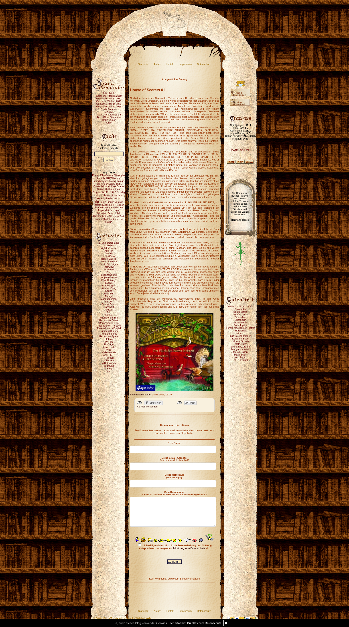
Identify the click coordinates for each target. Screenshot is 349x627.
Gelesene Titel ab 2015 (108, 101)
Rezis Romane (109, 109)
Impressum (186, 64)
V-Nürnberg (109, 355)
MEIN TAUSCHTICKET (240, 306)
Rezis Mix (108, 112)
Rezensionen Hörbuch (109, 325)
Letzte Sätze (240, 344)
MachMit (109, 293)
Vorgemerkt (109, 347)
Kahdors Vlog (108, 288)
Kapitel (109, 291)
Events (109, 283)
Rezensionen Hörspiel (109, 328)
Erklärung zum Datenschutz (189, 548)
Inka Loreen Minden (240, 336)
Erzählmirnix (240, 322)
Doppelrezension (109, 277)
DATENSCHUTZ (240, 150)
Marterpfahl (240, 354)
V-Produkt (108, 357)
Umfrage (109, 344)
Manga (109, 296)
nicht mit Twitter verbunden (179, 402)
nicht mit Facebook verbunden (139, 402)
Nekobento (240, 357)
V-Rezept (109, 360)
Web (108, 349)
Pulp (108, 312)
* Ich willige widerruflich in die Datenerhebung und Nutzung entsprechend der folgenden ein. (175, 546)
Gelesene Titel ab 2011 (108, 98)
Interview (109, 266)
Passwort (109, 307)
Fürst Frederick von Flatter (240, 328)
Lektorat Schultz (240, 341)
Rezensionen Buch (109, 317)
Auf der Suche (109, 248)
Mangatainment (108, 299)
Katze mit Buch (240, 338)
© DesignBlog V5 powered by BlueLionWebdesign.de (122, 618)
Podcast (108, 309)
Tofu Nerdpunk (240, 360)
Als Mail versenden (147, 406)
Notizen (109, 301)
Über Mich (108, 93)
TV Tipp (109, 341)
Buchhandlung (109, 274)
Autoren (109, 250)
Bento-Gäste (109, 256)
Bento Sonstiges (109, 264)
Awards (109, 253)
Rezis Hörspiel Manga (109, 114)
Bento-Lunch (240, 314)
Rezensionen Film (109, 323)
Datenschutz (204, 64)
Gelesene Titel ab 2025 (108, 106)
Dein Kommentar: (174, 493)
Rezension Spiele (108, 336)
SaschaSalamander (140, 394)
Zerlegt (109, 368)
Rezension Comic (108, 320)
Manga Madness (240, 349)
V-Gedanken (109, 352)
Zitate (109, 371)
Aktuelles (109, 245)
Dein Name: (174, 443)
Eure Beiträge (108, 280)
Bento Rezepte (109, 261)
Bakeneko (240, 309)
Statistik (109, 339)
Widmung (109, 365)
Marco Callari (240, 352)
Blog (108, 272)
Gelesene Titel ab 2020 (108, 104)
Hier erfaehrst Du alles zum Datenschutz (194, 623)
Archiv (157, 64)
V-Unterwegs (109, 363)
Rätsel (108, 315)
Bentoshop (240, 317)
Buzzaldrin (240, 320)
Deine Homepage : (174, 476)
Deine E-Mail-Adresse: (174, 458)
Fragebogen (108, 285)
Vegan (108, 122)
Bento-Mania (240, 311)
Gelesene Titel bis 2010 (109, 96)
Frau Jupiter (240, 325)
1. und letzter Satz (109, 242)
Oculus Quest (108, 304)
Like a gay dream (240, 346)
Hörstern (240, 333)
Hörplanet (240, 330)
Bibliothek (108, 269)
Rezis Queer (109, 120)
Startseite (143, 64)
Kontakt (170, 64)
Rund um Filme (109, 333)
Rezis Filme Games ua (108, 117)
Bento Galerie (108, 258)
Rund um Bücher (109, 331)
